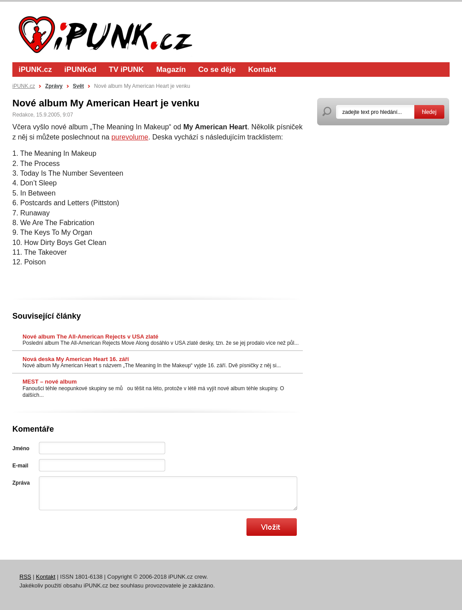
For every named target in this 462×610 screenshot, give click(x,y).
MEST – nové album (50, 381)
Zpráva (21, 483)
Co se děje (217, 69)
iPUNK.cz (35, 69)
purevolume (129, 137)
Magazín (171, 69)
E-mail (20, 466)
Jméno (21, 448)
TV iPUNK (126, 69)
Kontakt (262, 69)
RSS (25, 576)
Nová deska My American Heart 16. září (76, 359)
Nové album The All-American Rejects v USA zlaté (91, 336)
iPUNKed (80, 69)
